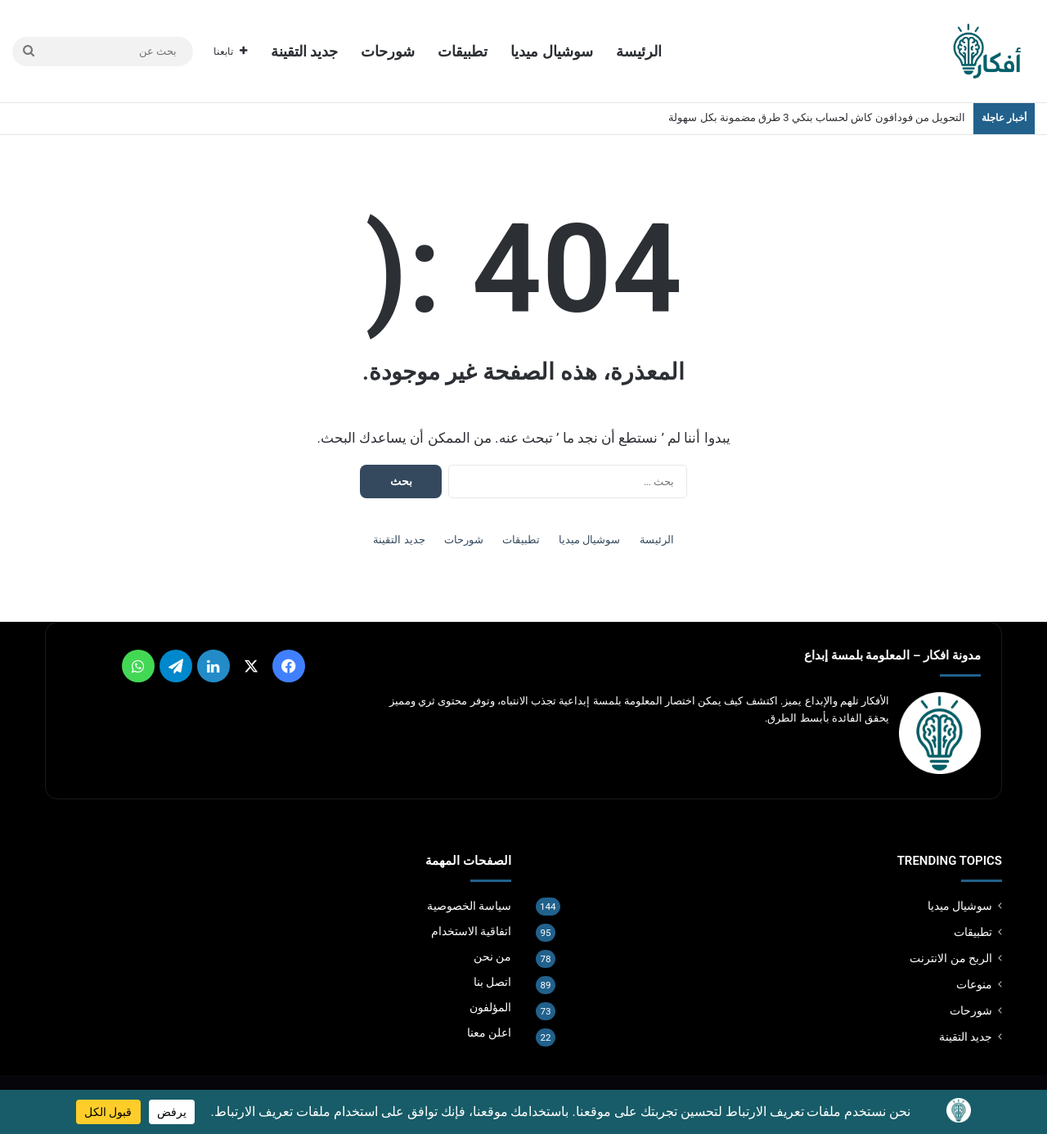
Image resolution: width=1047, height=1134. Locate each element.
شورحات (388, 51)
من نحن (492, 956)
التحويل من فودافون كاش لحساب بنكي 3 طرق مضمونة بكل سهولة (816, 117)
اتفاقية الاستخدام (471, 931)
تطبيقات (463, 51)
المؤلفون (490, 1007)
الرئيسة (639, 51)
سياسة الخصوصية (469, 905)
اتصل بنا (492, 981)
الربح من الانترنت (951, 958)
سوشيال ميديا (551, 51)
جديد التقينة (304, 51)
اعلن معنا (489, 1032)
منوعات (974, 984)
